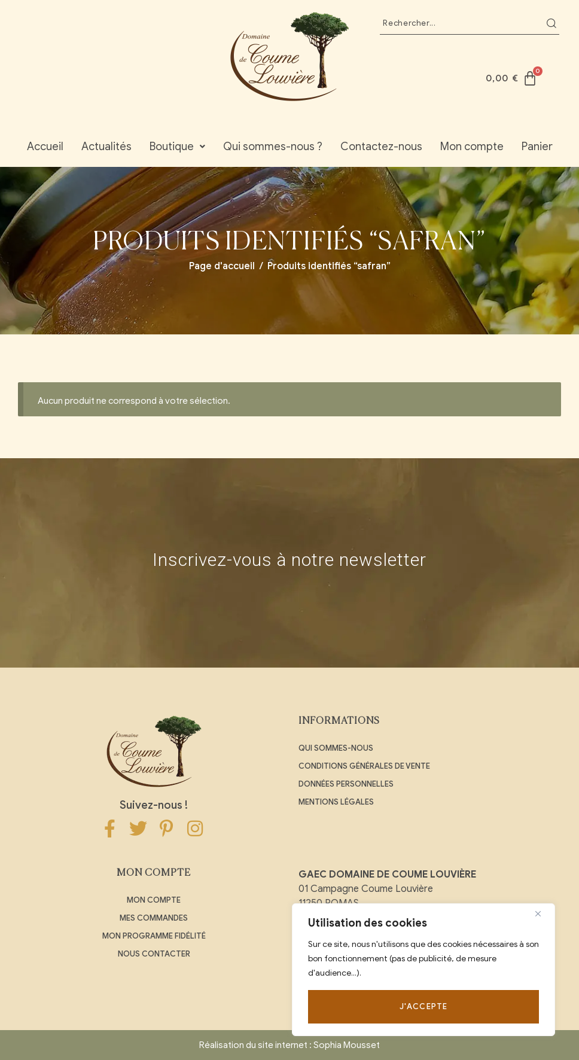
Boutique (177, 146)
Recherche (551, 23)
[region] (423, 969)
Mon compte (472, 146)
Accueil (45, 146)
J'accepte (424, 1006)
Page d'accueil (222, 266)
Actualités (106, 146)
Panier (537, 146)
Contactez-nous (381, 146)
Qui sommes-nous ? (272, 146)
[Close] (542, 913)
